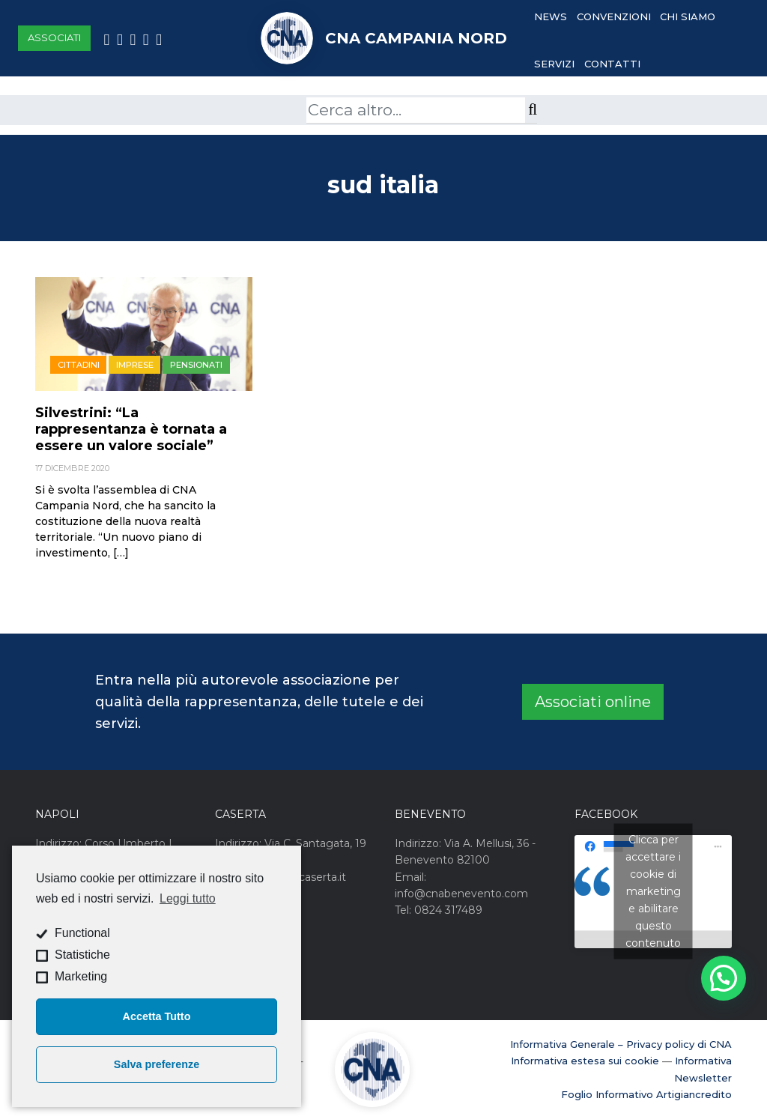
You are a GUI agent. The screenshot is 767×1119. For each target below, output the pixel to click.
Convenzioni (614, 16)
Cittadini (79, 365)
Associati (54, 37)
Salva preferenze (156, 1064)
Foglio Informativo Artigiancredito (646, 1094)
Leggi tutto (188, 898)
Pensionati (196, 365)
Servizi (554, 64)
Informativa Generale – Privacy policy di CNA (621, 1044)
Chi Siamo (687, 16)
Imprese (135, 365)
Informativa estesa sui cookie (585, 1061)
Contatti (612, 64)
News (550, 16)
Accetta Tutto (157, 1016)
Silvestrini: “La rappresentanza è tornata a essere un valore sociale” (131, 429)
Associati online (593, 702)
